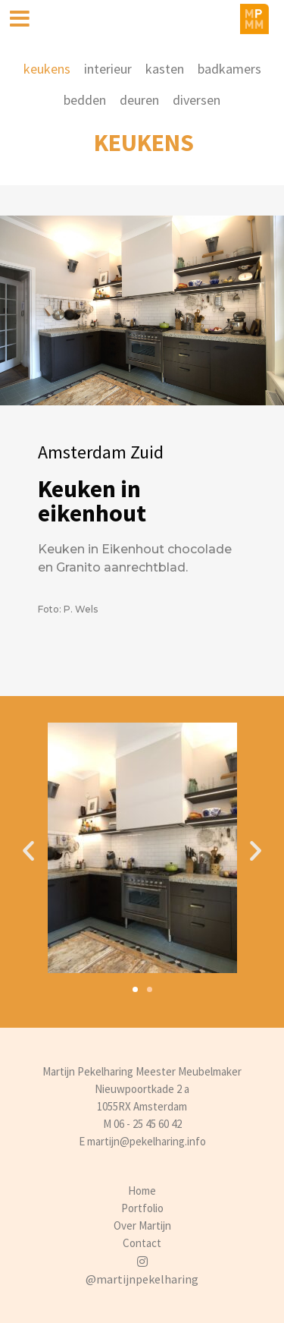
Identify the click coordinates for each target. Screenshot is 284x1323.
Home (142, 1190)
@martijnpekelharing (142, 1279)
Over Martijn (142, 1225)
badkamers (229, 68)
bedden (85, 100)
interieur (108, 68)
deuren (139, 100)
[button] (135, 989)
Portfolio (142, 1208)
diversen (196, 100)
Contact (142, 1243)
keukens (46, 68)
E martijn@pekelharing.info (142, 1141)
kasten (164, 68)
